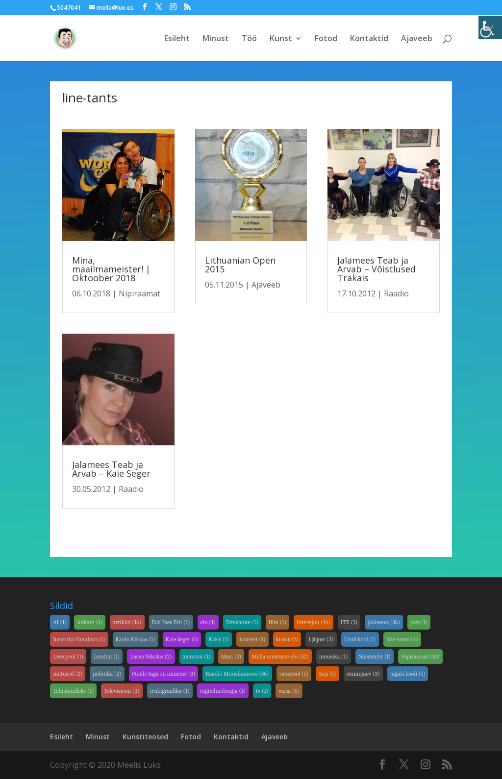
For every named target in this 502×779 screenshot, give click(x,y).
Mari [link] (231, 656)
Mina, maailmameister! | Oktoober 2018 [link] (111, 269)
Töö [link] (249, 39)
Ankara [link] (89, 622)
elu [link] (208, 622)
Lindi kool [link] (360, 639)
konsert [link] (252, 639)
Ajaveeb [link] (416, 39)
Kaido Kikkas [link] (135, 639)
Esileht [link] (177, 39)
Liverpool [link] (68, 656)
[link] (490, 27)
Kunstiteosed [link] (145, 736)
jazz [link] (418, 622)
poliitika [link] (107, 673)
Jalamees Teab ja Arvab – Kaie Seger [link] (111, 469)
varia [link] (288, 690)
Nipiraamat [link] (139, 293)
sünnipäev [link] (363, 673)
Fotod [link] (326, 39)
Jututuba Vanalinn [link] (79, 639)
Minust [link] (215, 39)
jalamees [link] (384, 622)
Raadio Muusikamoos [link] (237, 673)
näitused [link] (67, 673)
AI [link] (59, 622)
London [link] (107, 656)
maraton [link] (196, 656)
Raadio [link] (131, 489)
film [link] (277, 622)
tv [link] (262, 690)
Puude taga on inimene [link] (164, 673)
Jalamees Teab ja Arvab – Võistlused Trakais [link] (376, 269)
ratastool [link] (293, 673)
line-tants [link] (402, 639)
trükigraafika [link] (170, 690)
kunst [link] (287, 639)
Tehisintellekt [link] (73, 690)
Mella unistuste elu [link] (279, 656)
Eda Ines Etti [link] (171, 622)
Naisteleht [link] (374, 656)
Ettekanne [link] (242, 622)
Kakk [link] (218, 639)
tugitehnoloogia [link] (223, 690)
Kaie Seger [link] (182, 639)
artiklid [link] (127, 622)
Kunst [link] (281, 39)
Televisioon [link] (121, 690)
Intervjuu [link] (313, 622)
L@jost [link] (320, 639)
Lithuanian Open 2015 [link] (240, 264)
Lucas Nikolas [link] (151, 656)
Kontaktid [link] (369, 39)
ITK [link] (349, 622)
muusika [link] (333, 656)
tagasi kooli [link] (408, 673)
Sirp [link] (327, 673)
